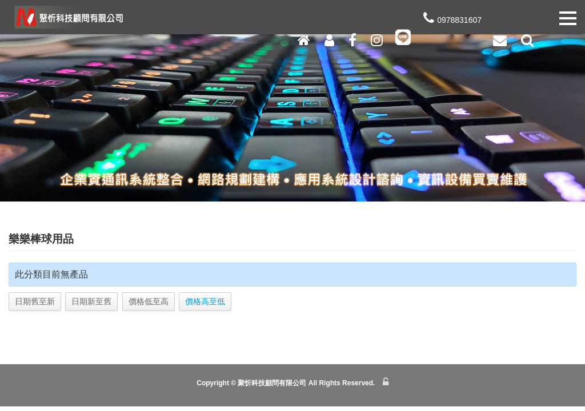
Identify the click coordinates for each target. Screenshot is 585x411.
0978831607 (451, 32)
